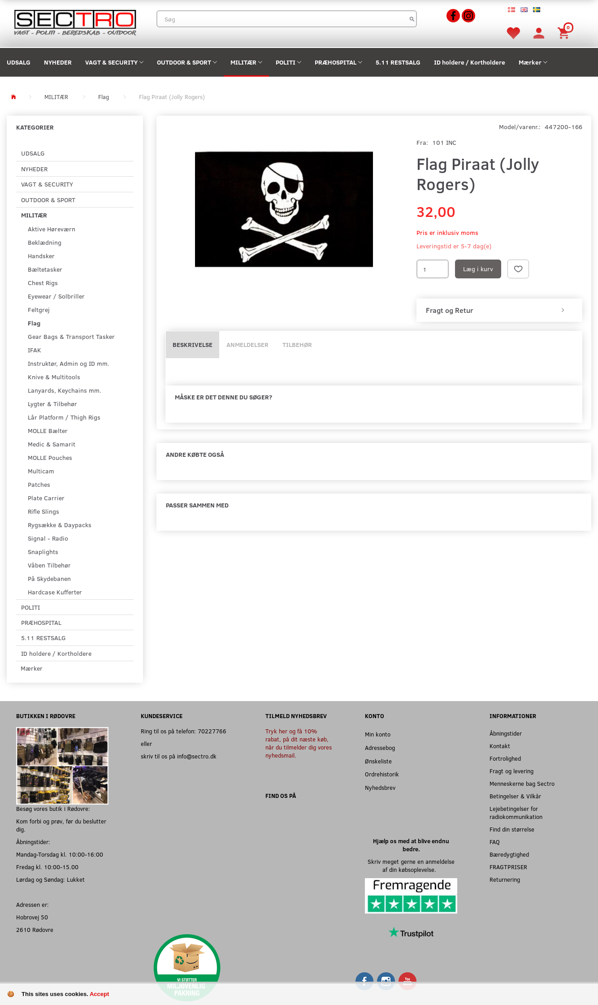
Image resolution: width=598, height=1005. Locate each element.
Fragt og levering (511, 771)
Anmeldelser (247, 344)
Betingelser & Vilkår (515, 796)
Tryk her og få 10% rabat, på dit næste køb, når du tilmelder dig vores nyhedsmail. (298, 743)
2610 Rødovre (34, 929)
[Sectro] (75, 21)
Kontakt (500, 745)
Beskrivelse (192, 344)
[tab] (499, 310)
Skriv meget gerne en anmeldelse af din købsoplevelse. (411, 865)
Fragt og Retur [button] (449, 310)
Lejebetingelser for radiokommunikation (516, 812)
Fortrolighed (505, 758)
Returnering (505, 879)
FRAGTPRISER (508, 867)
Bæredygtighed (509, 854)
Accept (99, 994)
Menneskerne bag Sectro (522, 783)
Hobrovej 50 (32, 917)
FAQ (495, 841)
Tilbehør (297, 344)
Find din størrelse (512, 829)
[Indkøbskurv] (565, 32)
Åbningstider (506, 733)
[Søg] (412, 18)
